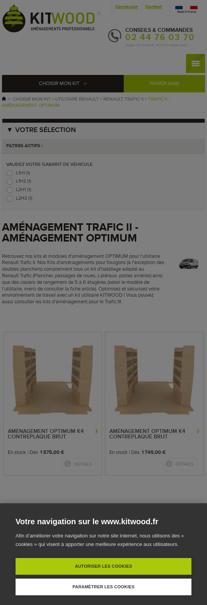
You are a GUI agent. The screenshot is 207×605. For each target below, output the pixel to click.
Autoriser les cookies (103, 566)
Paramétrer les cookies (103, 586)
